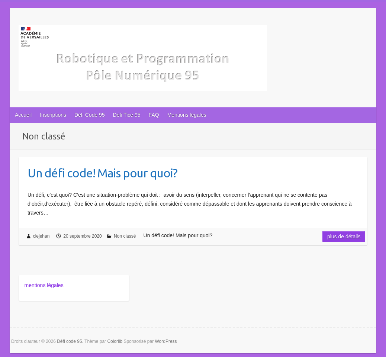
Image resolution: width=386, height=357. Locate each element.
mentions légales (44, 285)
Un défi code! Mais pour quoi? (102, 173)
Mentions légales (186, 115)
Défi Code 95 (89, 115)
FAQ (154, 115)
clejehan (41, 236)
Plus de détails (344, 236)
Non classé (125, 236)
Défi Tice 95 (127, 115)
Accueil (23, 115)
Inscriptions (53, 115)
